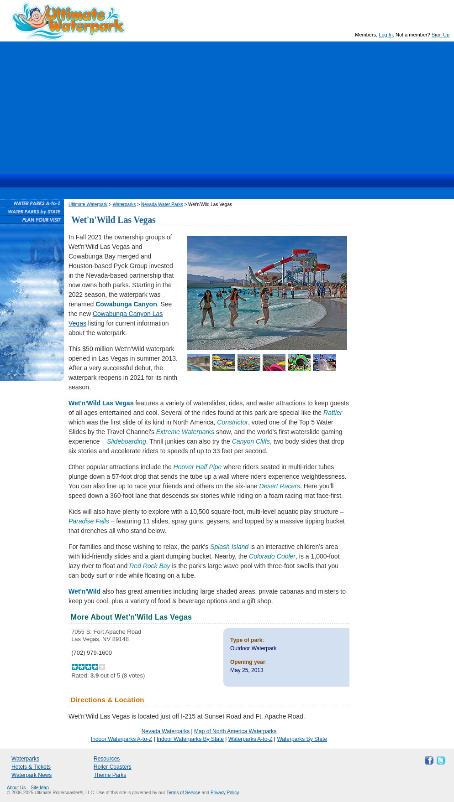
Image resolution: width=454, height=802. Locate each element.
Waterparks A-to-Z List (31, 203)
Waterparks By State (302, 739)
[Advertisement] (227, 105)
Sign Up (440, 34)
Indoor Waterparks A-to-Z (121, 739)
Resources (300, 180)
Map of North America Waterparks (235, 731)
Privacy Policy (225, 792)
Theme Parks (110, 775)
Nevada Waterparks (166, 731)
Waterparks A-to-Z (250, 739)
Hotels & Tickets (31, 767)
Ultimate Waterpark (68, 21)
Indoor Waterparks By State (190, 739)
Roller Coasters (113, 767)
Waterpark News (31, 775)
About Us (16, 787)
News (266, 180)
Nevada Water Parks (162, 204)
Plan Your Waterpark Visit (31, 219)
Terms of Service (183, 792)
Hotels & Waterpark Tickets (231, 180)
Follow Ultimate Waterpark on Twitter (439, 759)
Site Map (39, 787)
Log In (386, 34)
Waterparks (188, 180)
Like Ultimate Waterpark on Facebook (428, 759)
